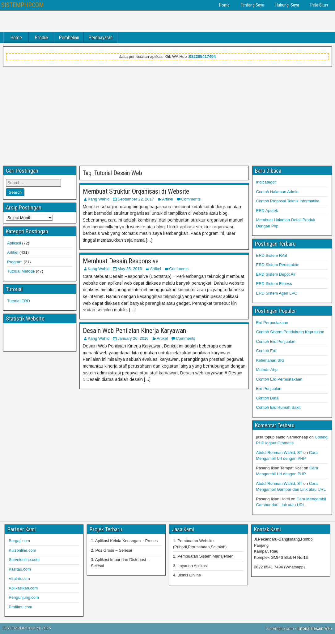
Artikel (167, 199)
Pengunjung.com (24, 597)
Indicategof (266, 182)
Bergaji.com (19, 540)
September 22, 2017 (135, 199)
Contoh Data (267, 398)
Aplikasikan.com (23, 588)
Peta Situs (319, 4)
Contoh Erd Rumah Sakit (278, 407)
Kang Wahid (98, 199)
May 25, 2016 (129, 268)
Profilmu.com (20, 607)
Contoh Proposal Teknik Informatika (288, 201)
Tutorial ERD (18, 301)
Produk (42, 38)
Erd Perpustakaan (272, 322)
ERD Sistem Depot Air (276, 274)
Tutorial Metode (21, 271)
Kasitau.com (20, 569)
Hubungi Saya (287, 4)
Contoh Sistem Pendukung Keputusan (290, 332)
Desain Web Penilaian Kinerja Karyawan (134, 330)
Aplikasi (14, 243)
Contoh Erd (266, 350)
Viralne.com (19, 578)
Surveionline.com (24, 559)
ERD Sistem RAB (271, 255)
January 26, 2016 (132, 338)
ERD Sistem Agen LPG (277, 293)
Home (224, 4)
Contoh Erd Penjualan (275, 341)
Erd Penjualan (269, 388)
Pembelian (69, 38)
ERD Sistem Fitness (274, 283)
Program (15, 262)
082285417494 (202, 56)
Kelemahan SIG (270, 360)
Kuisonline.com (22, 550)
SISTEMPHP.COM (22, 5)
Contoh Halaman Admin (277, 191)
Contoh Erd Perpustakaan (279, 379)
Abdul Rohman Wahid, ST (279, 452)
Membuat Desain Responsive (121, 261)
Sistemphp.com (280, 628)
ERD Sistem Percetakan (277, 264)
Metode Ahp (267, 369)
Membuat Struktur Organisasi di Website (136, 191)
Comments (191, 199)
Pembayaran (100, 38)
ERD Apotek (267, 210)
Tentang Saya (252, 4)
